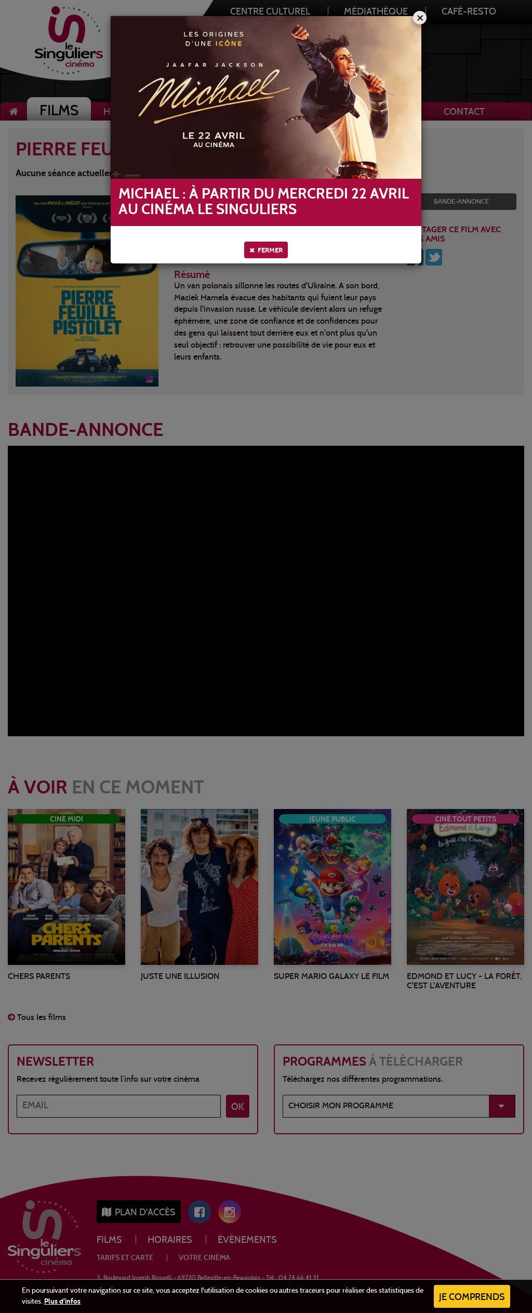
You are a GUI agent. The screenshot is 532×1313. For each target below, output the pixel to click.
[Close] (420, 17)
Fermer (266, 250)
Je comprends (472, 1298)
